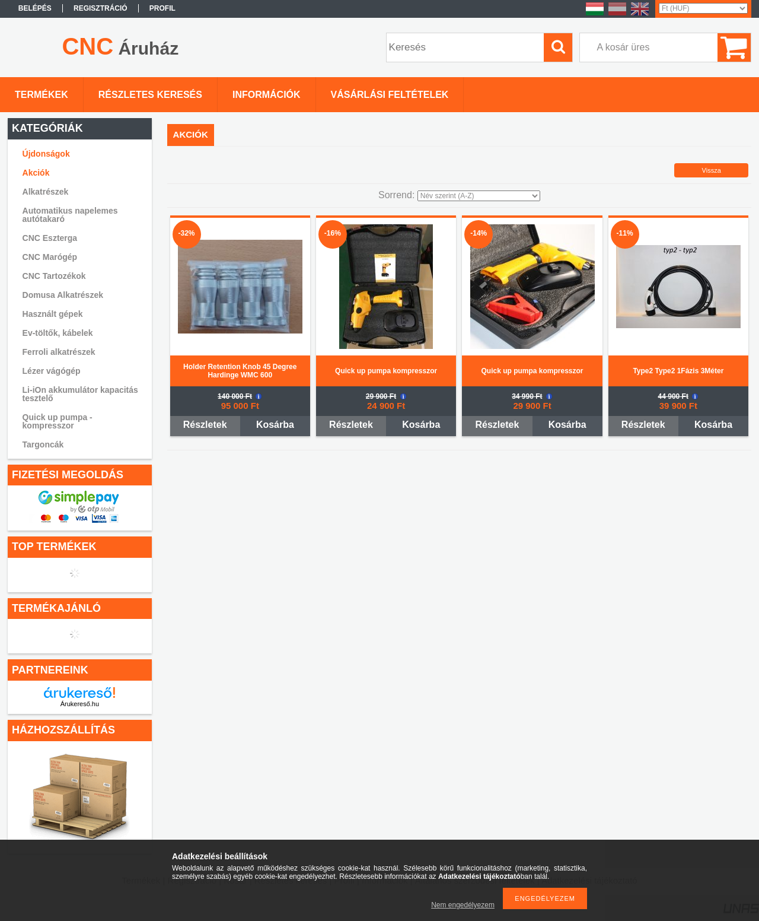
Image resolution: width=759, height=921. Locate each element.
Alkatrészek (46, 191)
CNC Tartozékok (54, 276)
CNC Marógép (50, 257)
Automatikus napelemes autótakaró (70, 215)
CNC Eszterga (50, 238)
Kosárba (275, 425)
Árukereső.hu (79, 703)
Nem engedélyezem (463, 905)
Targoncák (43, 444)
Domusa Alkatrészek (63, 295)
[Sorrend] (478, 195)
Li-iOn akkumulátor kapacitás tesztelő (80, 394)
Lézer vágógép (52, 371)
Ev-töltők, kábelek (58, 333)
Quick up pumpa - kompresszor (58, 421)
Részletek (205, 425)
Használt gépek (53, 314)
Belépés (35, 8)
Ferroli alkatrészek (59, 352)
